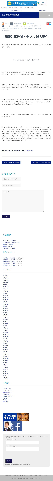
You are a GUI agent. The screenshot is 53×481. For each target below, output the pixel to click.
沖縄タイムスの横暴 (8, 244)
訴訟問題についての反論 (9, 248)
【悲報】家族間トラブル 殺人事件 (11, 242)
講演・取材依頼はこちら (16, 10)
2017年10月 (6, 318)
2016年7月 (5, 342)
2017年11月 (6, 316)
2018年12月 (6, 297)
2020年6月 (5, 282)
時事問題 (5, 398)
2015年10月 (6, 358)
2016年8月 (5, 340)
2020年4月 (5, 284)
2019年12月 (6, 286)
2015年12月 (6, 355)
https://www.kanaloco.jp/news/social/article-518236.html (17, 150)
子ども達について (7, 392)
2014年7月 (5, 379)
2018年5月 (5, 306)
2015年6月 (5, 366)
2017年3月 (5, 329)
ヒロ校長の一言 (31, 23)
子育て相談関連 (7, 394)
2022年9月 (5, 275)
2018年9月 (5, 301)
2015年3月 (5, 371)
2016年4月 (5, 347)
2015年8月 (5, 362)
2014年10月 (6, 377)
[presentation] (18, 455)
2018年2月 (5, 312)
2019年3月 (5, 292)
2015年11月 (6, 356)
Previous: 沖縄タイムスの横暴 (11, 162)
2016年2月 (5, 351)
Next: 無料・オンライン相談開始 (41, 162)
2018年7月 (5, 303)
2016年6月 (5, 343)
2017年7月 (5, 321)
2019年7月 (5, 288)
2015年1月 (5, 373)
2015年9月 (5, 360)
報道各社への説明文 (8, 246)
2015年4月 (5, 369)
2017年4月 (5, 327)
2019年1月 (5, 295)
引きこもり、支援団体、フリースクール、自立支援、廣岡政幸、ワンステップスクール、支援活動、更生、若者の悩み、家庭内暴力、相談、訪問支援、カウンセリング (21, 28)
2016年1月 (5, 353)
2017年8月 (5, 319)
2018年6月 (5, 305)
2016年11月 (6, 334)
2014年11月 (6, 375)
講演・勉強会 (6, 401)
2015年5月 (5, 368)
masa (8, 23)
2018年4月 (5, 308)
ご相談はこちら (42, 10)
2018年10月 (6, 299)
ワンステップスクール (8, 390)
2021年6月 (5, 277)
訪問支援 (5, 400)
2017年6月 (5, 323)
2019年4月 (5, 290)
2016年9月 (5, 338)
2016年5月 (5, 345)
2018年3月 (5, 310)
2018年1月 (5, 314)
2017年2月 (5, 330)
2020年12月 (6, 279)
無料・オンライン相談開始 (9, 240)
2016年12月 (6, 332)
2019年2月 (5, 293)
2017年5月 (5, 325)
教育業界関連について (8, 396)
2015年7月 (5, 364)
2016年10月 (6, 336)
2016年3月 (5, 349)
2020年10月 (6, 280)
